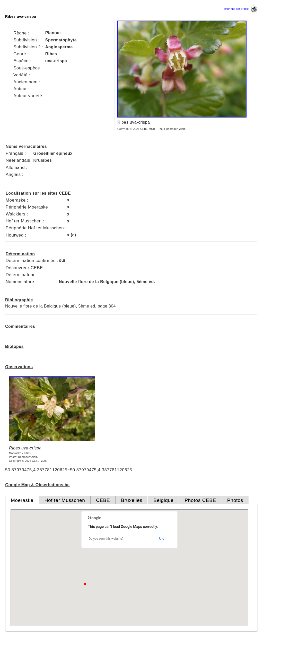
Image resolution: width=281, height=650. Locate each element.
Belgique (163, 500)
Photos (235, 500)
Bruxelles (131, 500)
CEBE (103, 500)
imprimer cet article (240, 8)
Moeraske (22, 500)
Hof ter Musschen (65, 500)
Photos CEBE (200, 500)
